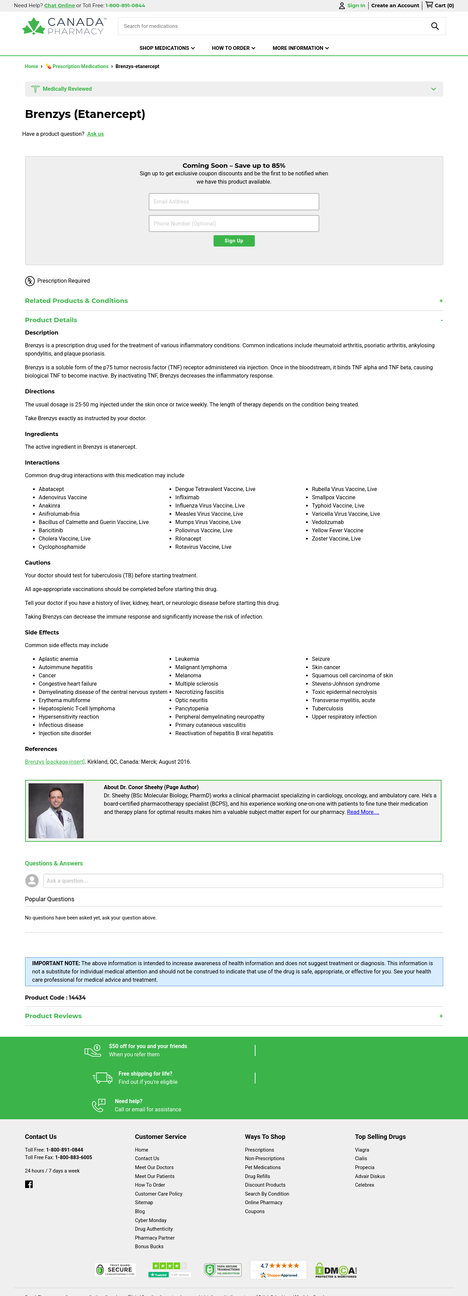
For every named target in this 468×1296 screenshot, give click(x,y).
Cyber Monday (151, 1165)
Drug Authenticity (154, 1174)
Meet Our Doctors (154, 1112)
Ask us (95, 134)
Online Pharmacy (264, 1148)
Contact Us (147, 1104)
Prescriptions (259, 1095)
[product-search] (435, 26)
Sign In (351, 5)
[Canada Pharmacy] (64, 26)
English (255, 1287)
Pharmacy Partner (155, 1183)
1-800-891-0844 (64, 1095)
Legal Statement (293, 1287)
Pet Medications (263, 1112)
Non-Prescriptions (265, 1104)
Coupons (255, 1156)
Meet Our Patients (155, 1121)
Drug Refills (257, 1121)
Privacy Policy (338, 1287)
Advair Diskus (370, 1121)
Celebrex (364, 1130)
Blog (140, 1156)
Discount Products (265, 1130)
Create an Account (395, 5)
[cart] (439, 5)
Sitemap (144, 1148)
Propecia (365, 1112)
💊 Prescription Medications (77, 66)
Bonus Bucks (149, 1192)
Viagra (362, 1095)
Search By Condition (267, 1139)
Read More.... (363, 812)
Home (32, 66)
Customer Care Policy (159, 1139)
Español (225, 1287)
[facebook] (29, 1127)
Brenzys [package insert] (55, 762)
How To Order (150, 1130)
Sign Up (234, 241)
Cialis (361, 1104)
